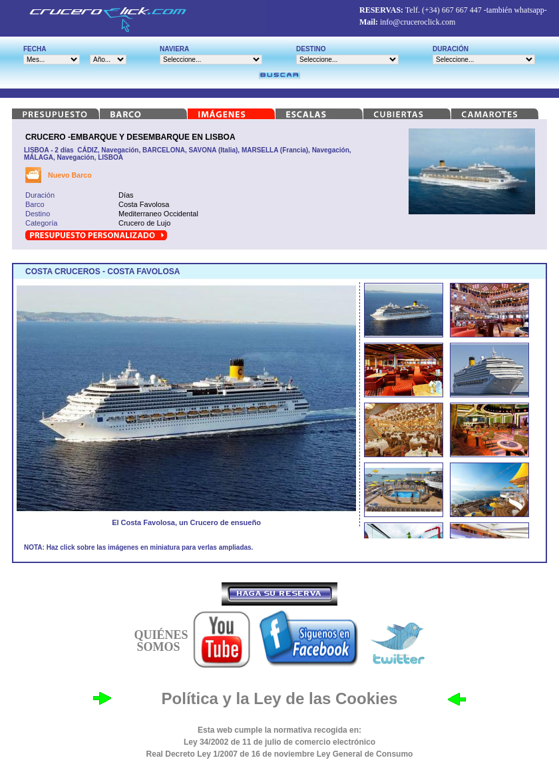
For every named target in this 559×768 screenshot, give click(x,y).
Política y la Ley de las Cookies (280, 698)
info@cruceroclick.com (417, 22)
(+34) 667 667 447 (452, 10)
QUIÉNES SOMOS (161, 641)
